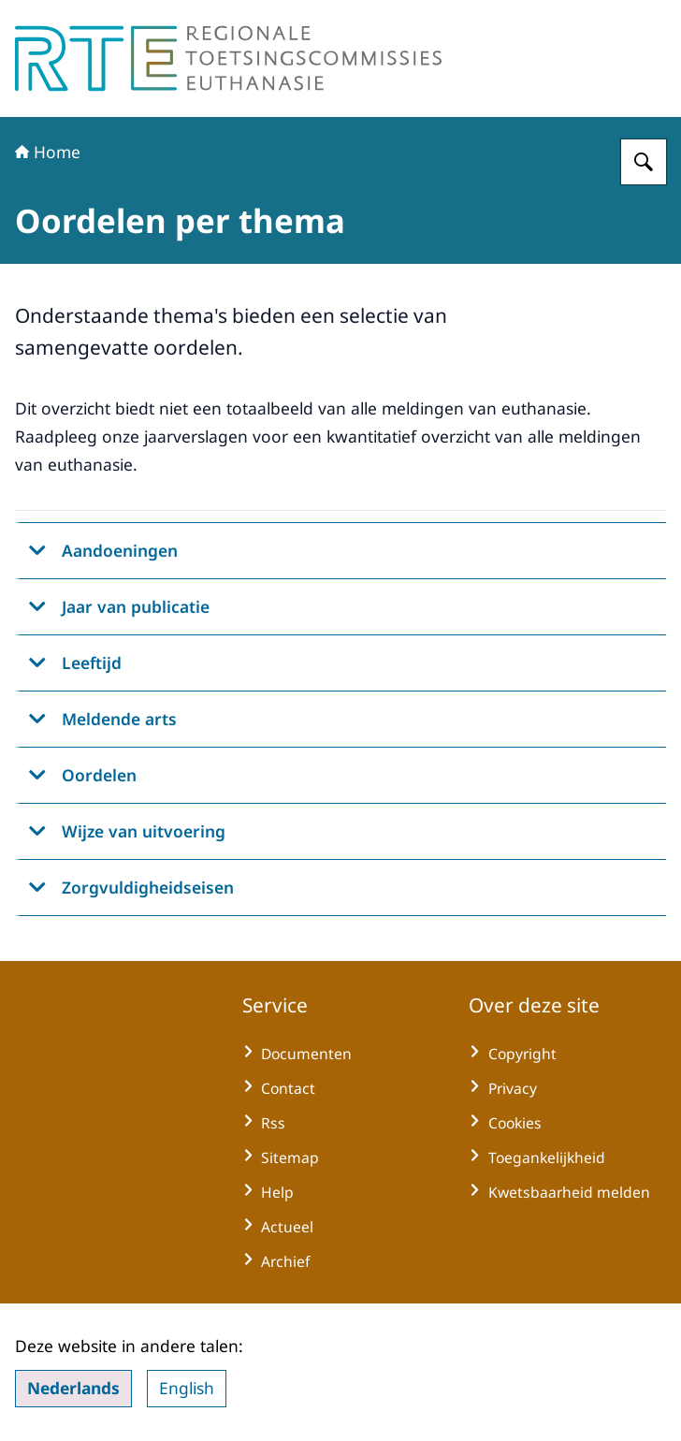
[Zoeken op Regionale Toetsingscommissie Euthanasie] (643, 161)
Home (47, 151)
